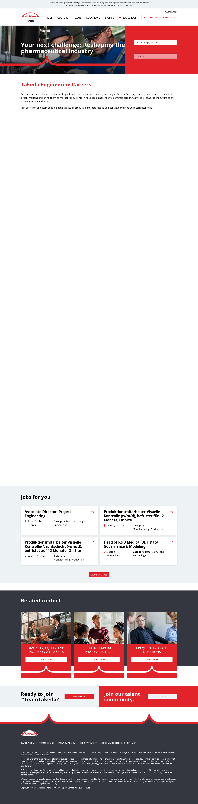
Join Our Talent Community (159, 17)
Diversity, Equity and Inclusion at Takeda (46, 650)
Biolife (109, 17)
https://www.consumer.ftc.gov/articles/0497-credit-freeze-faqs (47, 781)
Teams (77, 17)
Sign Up (162, 696)
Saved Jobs (130, 17)
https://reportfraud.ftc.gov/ (135, 781)
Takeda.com (28, 743)
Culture (62, 17)
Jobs (49, 17)
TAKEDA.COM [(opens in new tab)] (171, 12)
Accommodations (113, 743)
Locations (93, 17)
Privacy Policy (66, 743)
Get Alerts (79, 696)
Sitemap (131, 743)
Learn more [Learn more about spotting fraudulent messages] (101, 5)
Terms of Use (46, 743)
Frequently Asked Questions (152, 650)
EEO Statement (88, 743)
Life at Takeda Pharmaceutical (99, 650)
